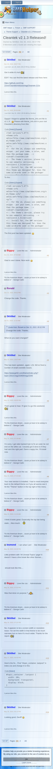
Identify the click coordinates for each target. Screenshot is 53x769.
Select (12, 129)
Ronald (10, 288)
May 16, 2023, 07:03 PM (12, 587)
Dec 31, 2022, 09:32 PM (12, 293)
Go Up (5, 741)
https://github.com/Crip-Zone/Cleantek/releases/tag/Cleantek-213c (22, 84)
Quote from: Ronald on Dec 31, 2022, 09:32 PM (26, 327)
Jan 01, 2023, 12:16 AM (12, 320)
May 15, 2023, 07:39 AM (12, 438)
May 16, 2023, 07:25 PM (12, 622)
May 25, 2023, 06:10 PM (12, 711)
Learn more (26, 763)
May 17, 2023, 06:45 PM (12, 657)
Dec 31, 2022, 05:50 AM (12, 110)
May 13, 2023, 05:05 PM (12, 400)
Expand (19, 129)
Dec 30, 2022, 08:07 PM (12, 64)
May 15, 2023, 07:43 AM (12, 476)
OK (26, 759)
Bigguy (10, 250)
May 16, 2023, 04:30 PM (12, 549)
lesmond (11, 545)
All (28, 52)
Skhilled (11, 60)
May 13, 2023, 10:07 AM (12, 359)
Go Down (6, 52)
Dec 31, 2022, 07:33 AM (12, 255)
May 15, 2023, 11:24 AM (12, 514)
